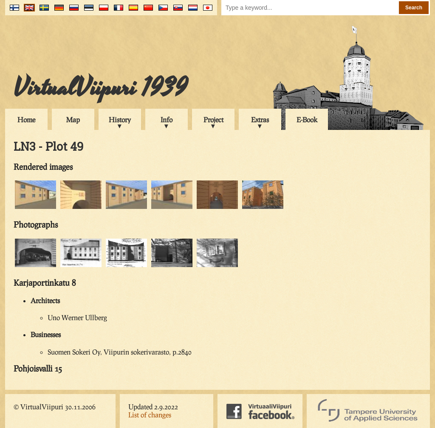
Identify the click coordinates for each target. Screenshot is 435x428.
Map (73, 119)
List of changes (149, 415)
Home (26, 119)
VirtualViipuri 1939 (100, 88)
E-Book (307, 119)
